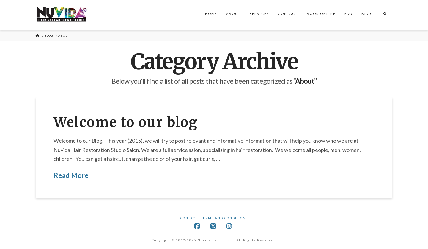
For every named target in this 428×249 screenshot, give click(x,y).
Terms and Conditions (224, 218)
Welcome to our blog (126, 122)
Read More (71, 175)
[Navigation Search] (384, 15)
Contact (188, 218)
